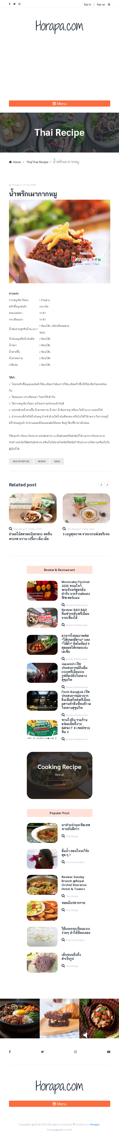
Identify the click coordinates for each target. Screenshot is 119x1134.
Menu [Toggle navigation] (60, 103)
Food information (75, 862)
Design (41, 461)
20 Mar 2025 (35, 528)
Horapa (94, 1124)
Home (15, 162)
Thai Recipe (19, 528)
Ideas (57, 461)
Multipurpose (21, 461)
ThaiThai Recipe (37, 162)
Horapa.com (59, 25)
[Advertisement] (59, 70)
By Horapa (14, 184)
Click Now (59, 784)
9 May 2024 (88, 528)
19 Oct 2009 (29, 184)
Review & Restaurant (76, 605)
